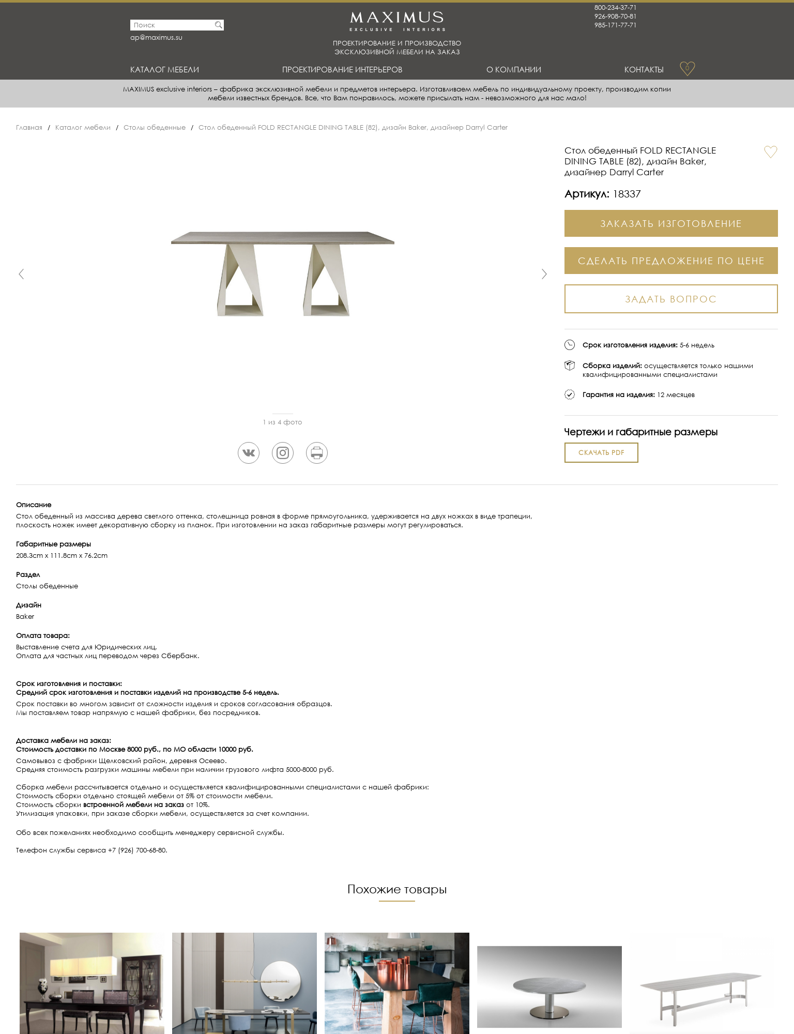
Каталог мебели (164, 69)
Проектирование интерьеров (342, 69)
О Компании (513, 69)
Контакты (644, 69)
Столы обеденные (155, 127)
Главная (29, 127)
